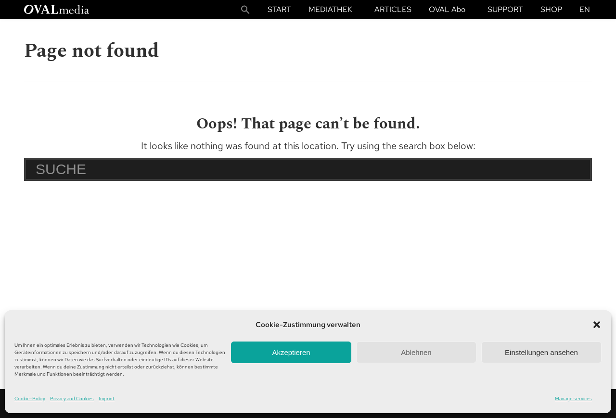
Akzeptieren (291, 352)
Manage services (573, 398)
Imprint (107, 398)
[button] (597, 324)
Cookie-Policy (29, 398)
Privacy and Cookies (72, 398)
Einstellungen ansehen (541, 352)
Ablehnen (416, 352)
